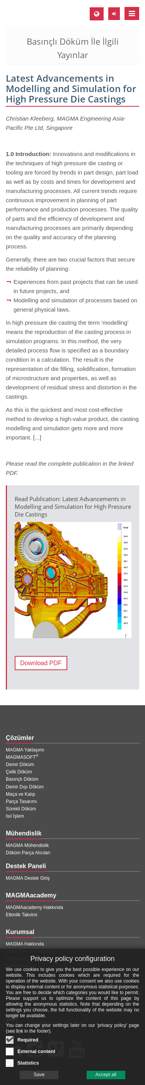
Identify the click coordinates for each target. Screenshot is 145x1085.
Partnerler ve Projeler (27, 958)
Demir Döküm (20, 764)
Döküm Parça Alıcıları (28, 852)
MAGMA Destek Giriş (27, 878)
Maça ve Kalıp (20, 794)
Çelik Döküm (19, 772)
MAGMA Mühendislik (27, 845)
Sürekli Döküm (21, 809)
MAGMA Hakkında (25, 944)
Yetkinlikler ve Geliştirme (31, 951)
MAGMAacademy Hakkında (34, 907)
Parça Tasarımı (21, 801)
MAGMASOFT (22, 757)
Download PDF (41, 663)
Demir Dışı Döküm (25, 787)
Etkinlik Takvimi (21, 914)
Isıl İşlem (15, 816)
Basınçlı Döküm (22, 779)
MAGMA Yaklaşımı (25, 750)
